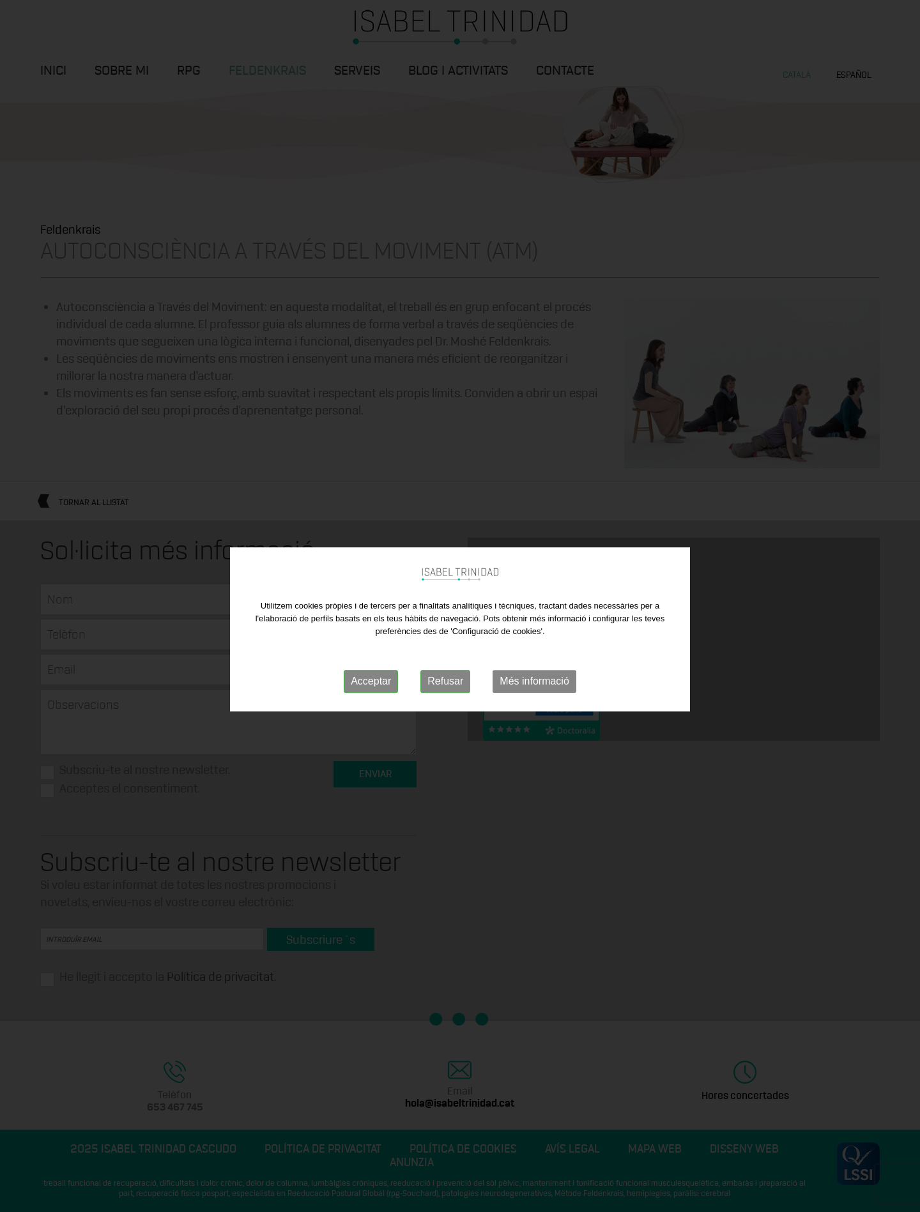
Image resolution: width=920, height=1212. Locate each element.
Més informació (534, 687)
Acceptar (371, 687)
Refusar (445, 687)
